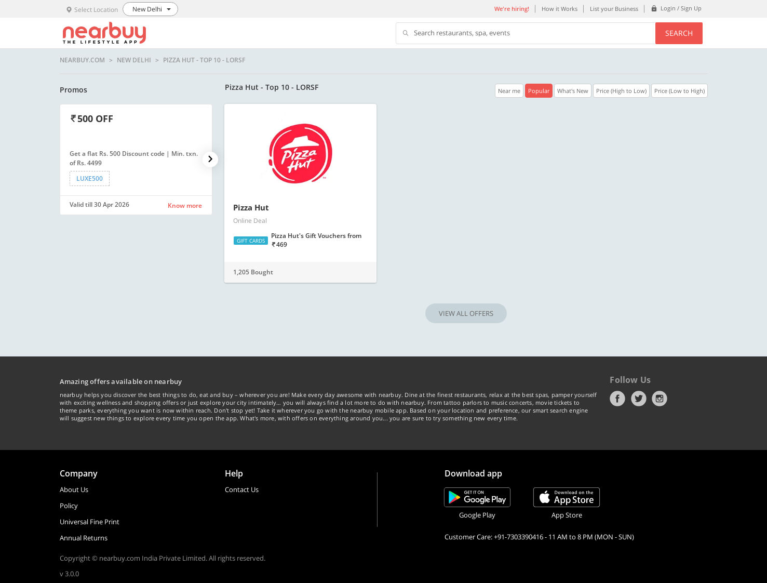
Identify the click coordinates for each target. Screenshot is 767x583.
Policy (69, 505)
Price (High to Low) (621, 91)
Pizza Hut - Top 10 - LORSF (204, 60)
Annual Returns (83, 537)
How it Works (559, 8)
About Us (74, 489)
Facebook (617, 398)
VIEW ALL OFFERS (466, 313)
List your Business (614, 8)
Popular (538, 91)
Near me (509, 91)
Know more (185, 205)
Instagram (659, 398)
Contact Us (242, 489)
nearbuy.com (82, 60)
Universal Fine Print (89, 521)
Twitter (639, 398)
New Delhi (134, 60)
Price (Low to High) (679, 91)
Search (679, 33)
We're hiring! (511, 8)
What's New (572, 91)
